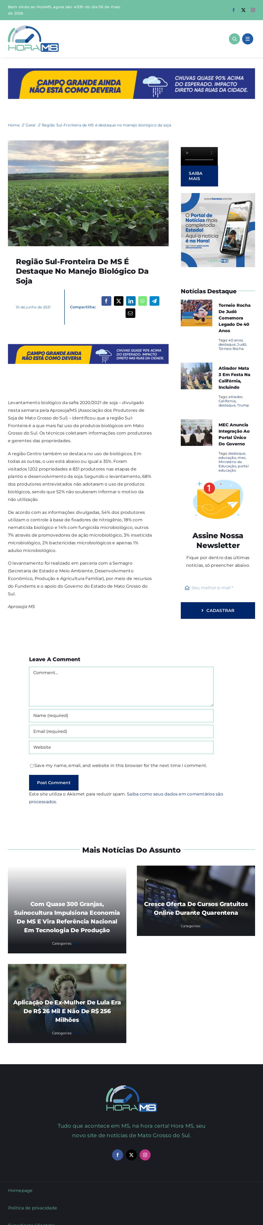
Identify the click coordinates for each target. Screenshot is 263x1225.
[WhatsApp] (142, 301)
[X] (119, 301)
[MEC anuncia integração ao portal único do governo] (196, 422)
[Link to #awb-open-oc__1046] (234, 38)
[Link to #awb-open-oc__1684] (247, 38)
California (227, 401)
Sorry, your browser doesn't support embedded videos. (199, 156)
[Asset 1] (33, 27)
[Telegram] (154, 301)
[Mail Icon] (131, 1087)
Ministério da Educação (230, 464)
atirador (235, 397)
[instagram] (253, 10)
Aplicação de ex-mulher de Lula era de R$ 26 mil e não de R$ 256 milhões (67, 1011)
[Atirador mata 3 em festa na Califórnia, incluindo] (196, 366)
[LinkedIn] (131, 301)
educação (227, 457)
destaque (227, 344)
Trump (243, 405)
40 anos (235, 340)
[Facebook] (106, 301)
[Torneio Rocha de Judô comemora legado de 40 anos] (196, 303)
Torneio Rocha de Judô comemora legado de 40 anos (235, 318)
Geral (77, 943)
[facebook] (234, 10)
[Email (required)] (121, 731)
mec (242, 457)
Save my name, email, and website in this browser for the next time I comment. (120, 765)
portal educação (234, 468)
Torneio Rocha (231, 348)
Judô (241, 344)
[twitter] (243, 10)
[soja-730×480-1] (88, 142)
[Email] (130, 313)
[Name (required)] (121, 715)
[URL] (121, 747)
